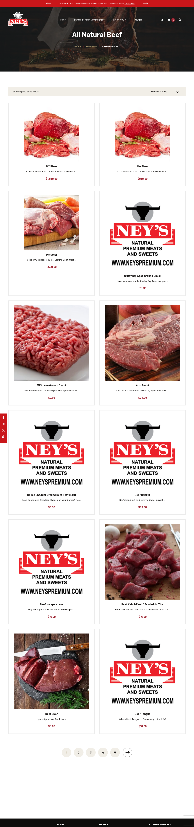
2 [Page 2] (78, 752)
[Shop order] (165, 91)
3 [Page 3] (91, 752)
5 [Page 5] (115, 752)
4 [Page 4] (103, 752)
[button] (48, 3)
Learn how (130, 3)
